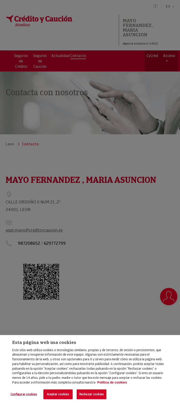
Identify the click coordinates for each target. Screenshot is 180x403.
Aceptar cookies (58, 394)
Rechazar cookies (91, 394)
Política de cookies (112, 382)
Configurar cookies (24, 394)
